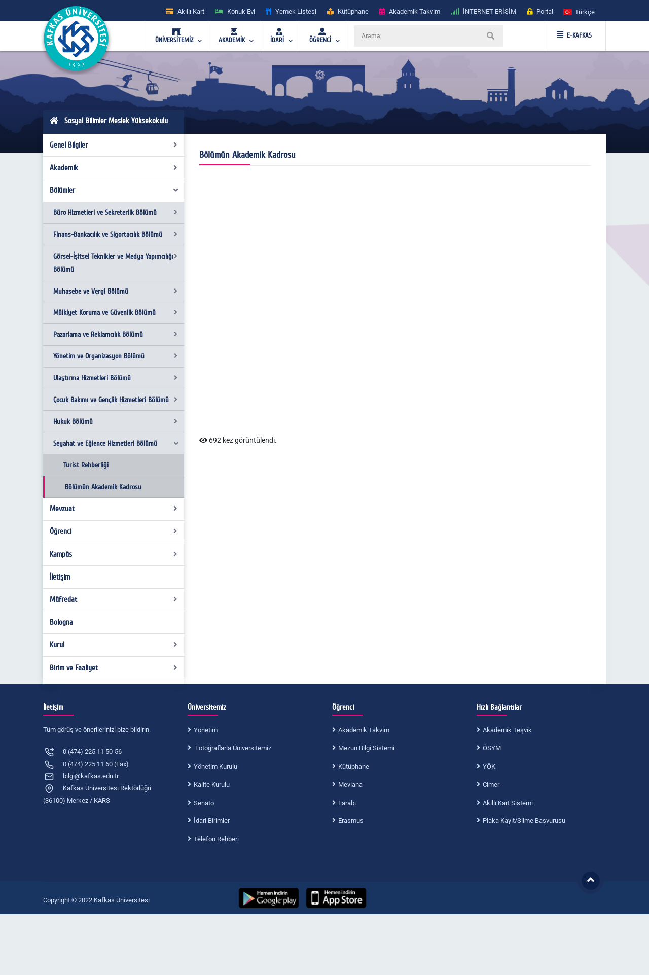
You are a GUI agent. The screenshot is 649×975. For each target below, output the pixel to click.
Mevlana (350, 784)
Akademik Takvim (363, 730)
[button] (579, 11)
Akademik (114, 167)
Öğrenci (114, 531)
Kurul (114, 644)
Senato (204, 803)
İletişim (60, 577)
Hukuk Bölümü (115, 421)
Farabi (347, 803)
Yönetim (206, 730)
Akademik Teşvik (507, 730)
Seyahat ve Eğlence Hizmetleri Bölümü (116, 443)
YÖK (489, 766)
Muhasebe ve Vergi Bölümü (115, 291)
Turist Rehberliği (86, 465)
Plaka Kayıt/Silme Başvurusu (524, 820)
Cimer (491, 784)
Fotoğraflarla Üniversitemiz (232, 748)
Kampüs (114, 554)
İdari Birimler (212, 820)
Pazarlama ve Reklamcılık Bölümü (115, 334)
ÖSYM (492, 748)
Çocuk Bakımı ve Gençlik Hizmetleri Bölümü (115, 399)
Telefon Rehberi (216, 839)
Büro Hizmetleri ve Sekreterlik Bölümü (115, 212)
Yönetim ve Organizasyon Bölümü (115, 356)
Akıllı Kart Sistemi (508, 803)
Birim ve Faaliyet (114, 667)
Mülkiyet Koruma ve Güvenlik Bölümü (115, 312)
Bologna (61, 622)
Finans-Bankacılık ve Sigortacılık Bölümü (115, 234)
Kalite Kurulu (212, 784)
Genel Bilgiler (114, 145)
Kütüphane (353, 766)
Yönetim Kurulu (215, 766)
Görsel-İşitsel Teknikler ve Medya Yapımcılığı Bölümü (115, 263)
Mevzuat (114, 508)
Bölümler (114, 190)
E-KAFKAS (574, 35)
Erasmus (351, 820)
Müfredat (114, 599)
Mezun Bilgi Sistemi (366, 748)
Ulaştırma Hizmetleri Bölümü (115, 378)
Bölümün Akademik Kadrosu (103, 487)
